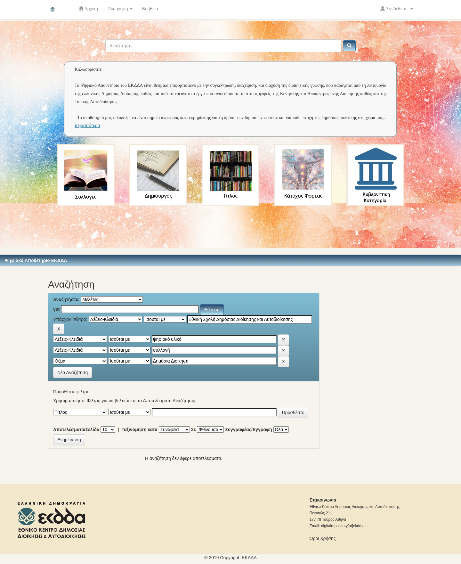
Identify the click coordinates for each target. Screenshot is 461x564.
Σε (193, 429)
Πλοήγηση (120, 8)
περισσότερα (87, 125)
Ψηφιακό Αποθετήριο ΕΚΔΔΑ (36, 260)
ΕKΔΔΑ (249, 557)
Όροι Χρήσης (323, 538)
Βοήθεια (150, 8)
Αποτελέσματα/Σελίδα (76, 429)
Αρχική (88, 8)
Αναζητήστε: (66, 299)
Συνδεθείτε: (396, 8)
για (56, 309)
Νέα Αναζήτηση (72, 372)
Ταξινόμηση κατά (140, 429)
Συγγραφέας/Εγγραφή (248, 429)
